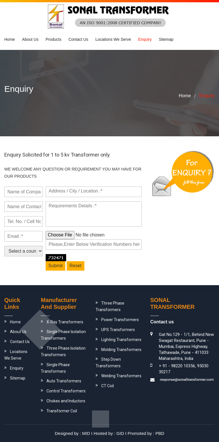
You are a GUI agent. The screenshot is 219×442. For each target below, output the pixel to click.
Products (53, 39)
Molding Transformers (121, 349)
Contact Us (78, 39)
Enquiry (144, 39)
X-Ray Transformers (64, 322)
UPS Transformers (118, 329)
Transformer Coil (61, 411)
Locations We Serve (113, 39)
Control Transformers (66, 391)
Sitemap (166, 39)
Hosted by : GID (109, 433)
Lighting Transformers (121, 339)
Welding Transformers (121, 376)
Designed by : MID (72, 433)
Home (9, 39)
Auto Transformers (63, 381)
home (185, 95)
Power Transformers (120, 319)
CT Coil (107, 386)
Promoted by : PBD (145, 433)
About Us (18, 331)
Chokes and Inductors (65, 401)
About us (30, 39)
